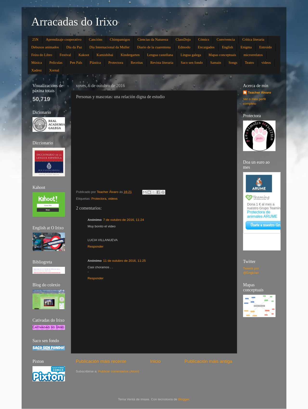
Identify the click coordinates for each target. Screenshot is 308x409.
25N (35, 39)
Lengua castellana (160, 55)
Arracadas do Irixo (74, 21)
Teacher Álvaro (259, 92)
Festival (65, 55)
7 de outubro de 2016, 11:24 (123, 220)
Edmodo (184, 47)
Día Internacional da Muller (110, 47)
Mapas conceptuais (222, 55)
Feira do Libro (41, 55)
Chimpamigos (120, 39)
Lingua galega (190, 55)
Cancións (95, 39)
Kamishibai (104, 55)
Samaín (215, 62)
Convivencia (226, 39)
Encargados (206, 47)
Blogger (183, 399)
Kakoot (83, 55)
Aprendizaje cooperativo (64, 39)
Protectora (115, 62)
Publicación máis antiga (208, 361)
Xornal (54, 70)
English (227, 47)
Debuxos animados (45, 47)
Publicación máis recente (101, 361)
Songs (233, 62)
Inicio (155, 361)
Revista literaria (161, 62)
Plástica (95, 62)
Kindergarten (130, 55)
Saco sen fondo (192, 62)
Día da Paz (74, 47)
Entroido (265, 47)
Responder (95, 246)
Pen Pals (76, 62)
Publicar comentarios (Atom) (118, 371)
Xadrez (36, 70)
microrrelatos (253, 55)
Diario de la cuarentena (154, 47)
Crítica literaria (253, 39)
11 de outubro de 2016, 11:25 (124, 260)
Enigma (246, 47)
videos (266, 62)
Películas (55, 62)
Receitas (137, 62)
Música (36, 62)
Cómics (203, 39)
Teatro (249, 62)
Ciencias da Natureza (152, 39)
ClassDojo (183, 39)
